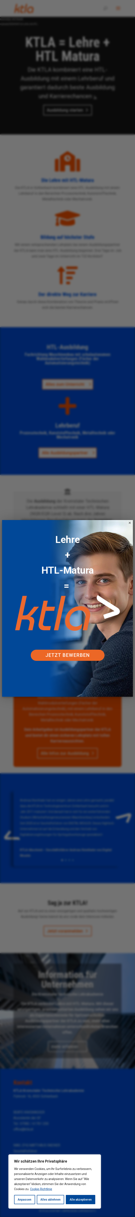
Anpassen (24, 1199)
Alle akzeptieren (81, 1199)
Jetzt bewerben (67, 655)
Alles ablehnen (50, 1199)
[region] (54, 1181)
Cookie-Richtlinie (41, 1189)
